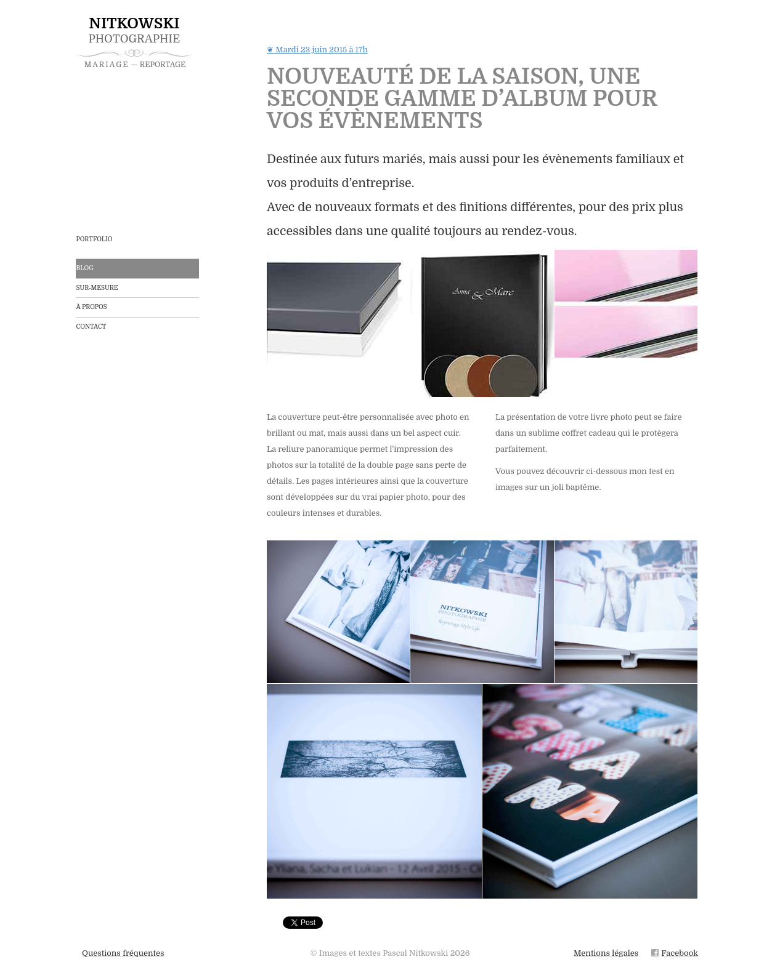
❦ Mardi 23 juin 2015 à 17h (317, 50)
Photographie (134, 42)
